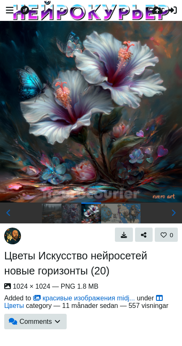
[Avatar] (12, 236)
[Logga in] (172, 10)
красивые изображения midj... (84, 298)
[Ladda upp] (157, 10)
